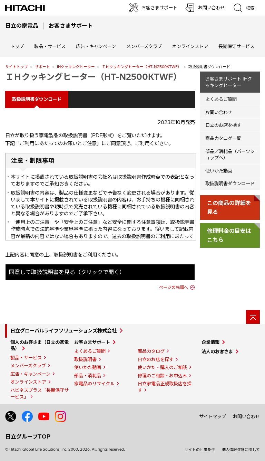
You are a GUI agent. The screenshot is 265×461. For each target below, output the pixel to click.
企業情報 (210, 342)
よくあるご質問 (221, 99)
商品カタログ (151, 351)
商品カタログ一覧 (223, 138)
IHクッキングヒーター (76, 66)
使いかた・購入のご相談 (162, 367)
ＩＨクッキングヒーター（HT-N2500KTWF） (141, 66)
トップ (17, 46)
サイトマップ (212, 416)
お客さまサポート (92, 342)
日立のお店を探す (223, 125)
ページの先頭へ (173, 287)
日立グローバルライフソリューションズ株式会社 (63, 331)
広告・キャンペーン (30, 374)
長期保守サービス (236, 46)
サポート (42, 66)
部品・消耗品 (87, 375)
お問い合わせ (218, 112)
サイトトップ (16, 66)
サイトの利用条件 (200, 449)
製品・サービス (26, 357)
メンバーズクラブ (144, 46)
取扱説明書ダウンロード (230, 183)
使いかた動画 (218, 170)
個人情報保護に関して (241, 449)
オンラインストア (190, 46)
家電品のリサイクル (94, 383)
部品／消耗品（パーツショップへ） (230, 155)
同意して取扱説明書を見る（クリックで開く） (67, 272)
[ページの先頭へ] (253, 317)
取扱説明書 (85, 359)
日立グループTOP (27, 436)
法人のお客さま (217, 351)
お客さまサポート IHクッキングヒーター (228, 82)
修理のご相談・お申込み (162, 375)
